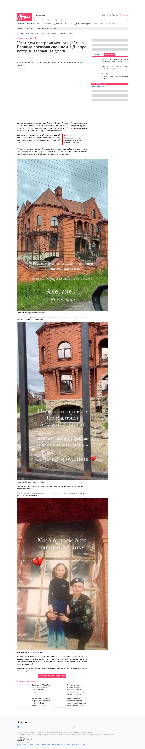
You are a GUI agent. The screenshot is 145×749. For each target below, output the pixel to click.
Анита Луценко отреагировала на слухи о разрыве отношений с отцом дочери (115, 76)
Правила (37, 744)
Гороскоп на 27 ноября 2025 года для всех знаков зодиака (41, 687)
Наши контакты (21, 743)
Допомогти (41, 15)
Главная (21, 24)
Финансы (77, 727)
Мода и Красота (43, 24)
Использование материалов (79, 744)
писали (27, 668)
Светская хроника (43, 28)
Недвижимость (41, 727)
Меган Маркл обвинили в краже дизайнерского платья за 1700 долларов (41, 701)
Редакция (30, 743)
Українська (124, 15)
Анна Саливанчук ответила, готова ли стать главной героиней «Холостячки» (76, 701)
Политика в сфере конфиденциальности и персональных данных (52, 746)
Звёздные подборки (49, 33)
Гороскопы (110, 24)
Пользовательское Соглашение (25, 746)
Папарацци (30, 28)
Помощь (31, 744)
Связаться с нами (45, 744)
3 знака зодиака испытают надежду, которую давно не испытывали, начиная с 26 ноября (76, 689)
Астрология (35, 692)
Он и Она (68, 24)
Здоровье (57, 24)
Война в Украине (32, 33)
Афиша (19, 727)
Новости (21, 28)
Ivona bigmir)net (98, 86)
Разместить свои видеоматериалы (60, 744)
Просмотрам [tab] (109, 54)
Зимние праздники (66, 33)
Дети (76, 24)
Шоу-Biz (30, 24)
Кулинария (85, 24)
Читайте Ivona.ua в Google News (52, 675)
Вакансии (74, 746)
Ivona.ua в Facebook (22, 744)
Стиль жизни (98, 24)
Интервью (54, 28)
